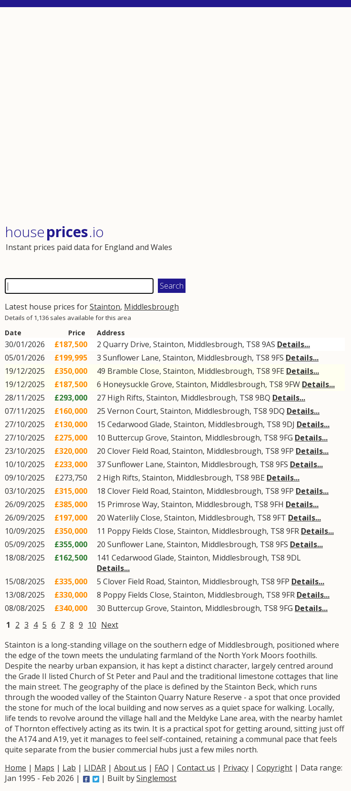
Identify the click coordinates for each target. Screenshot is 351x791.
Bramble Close (133, 371)
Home (15, 767)
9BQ (262, 397)
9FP (287, 451)
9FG (286, 437)
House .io (54, 231)
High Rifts (125, 397)
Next (109, 625)
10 (92, 625)
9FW (292, 384)
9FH (277, 504)
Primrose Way (132, 504)
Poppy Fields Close (140, 531)
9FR (292, 531)
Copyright (274, 767)
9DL (294, 557)
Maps (44, 767)
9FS (277, 357)
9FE (278, 371)
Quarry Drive (126, 344)
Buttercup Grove (137, 437)
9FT (279, 517)
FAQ (162, 767)
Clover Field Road (137, 451)
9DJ (288, 424)
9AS (268, 344)
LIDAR (95, 767)
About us (130, 767)
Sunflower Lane (131, 357)
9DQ (277, 411)
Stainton (105, 306)
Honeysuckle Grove (137, 384)
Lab (69, 767)
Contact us (196, 767)
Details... (293, 344)
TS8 (253, 344)
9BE (258, 477)
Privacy (235, 767)
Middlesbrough (151, 306)
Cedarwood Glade (138, 424)
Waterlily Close (133, 517)
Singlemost (156, 778)
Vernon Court (131, 411)
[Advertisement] (175, 116)
